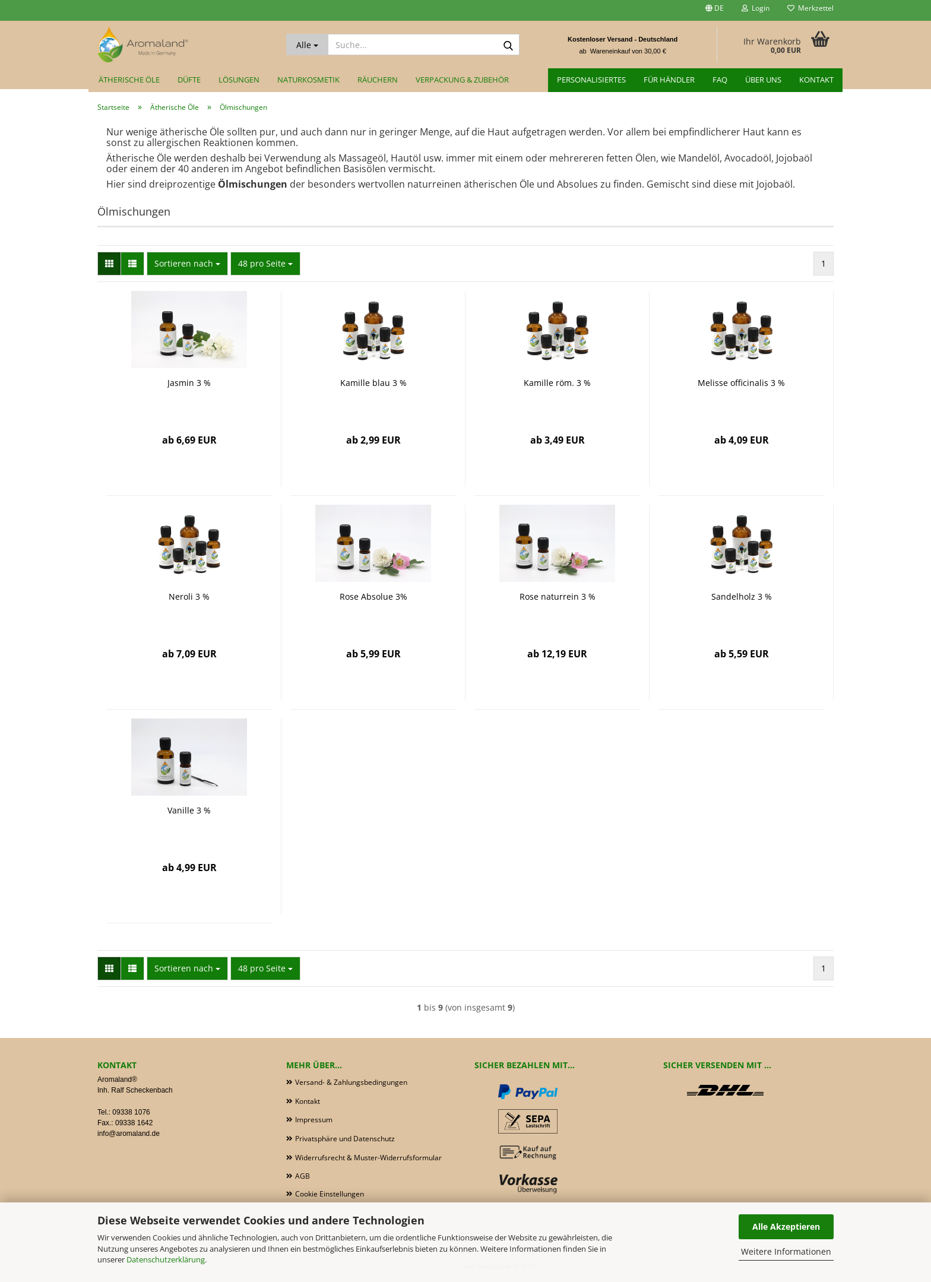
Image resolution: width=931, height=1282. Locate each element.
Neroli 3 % (189, 596)
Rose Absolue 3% (373, 596)
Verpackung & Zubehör (462, 79)
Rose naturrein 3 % (558, 596)
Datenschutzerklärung (165, 1259)
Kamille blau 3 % (373, 382)
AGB (302, 1176)
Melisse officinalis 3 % (741, 382)
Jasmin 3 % (189, 382)
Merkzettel (810, 8)
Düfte (189, 79)
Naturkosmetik (308, 79)
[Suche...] (307, 44)
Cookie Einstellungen (329, 1194)
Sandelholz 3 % (741, 596)
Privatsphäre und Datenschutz (345, 1139)
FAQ (719, 79)
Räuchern (377, 79)
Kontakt (816, 79)
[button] (714, 10)
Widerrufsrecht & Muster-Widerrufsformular (368, 1158)
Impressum (313, 1120)
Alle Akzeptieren (786, 1226)
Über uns (763, 79)
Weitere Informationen (786, 1251)
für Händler (669, 79)
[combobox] (187, 264)
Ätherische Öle (129, 79)
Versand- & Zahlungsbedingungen (351, 1082)
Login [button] (756, 8)
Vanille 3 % (189, 810)
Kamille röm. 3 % (557, 382)
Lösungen (238, 79)
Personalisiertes (591, 79)
